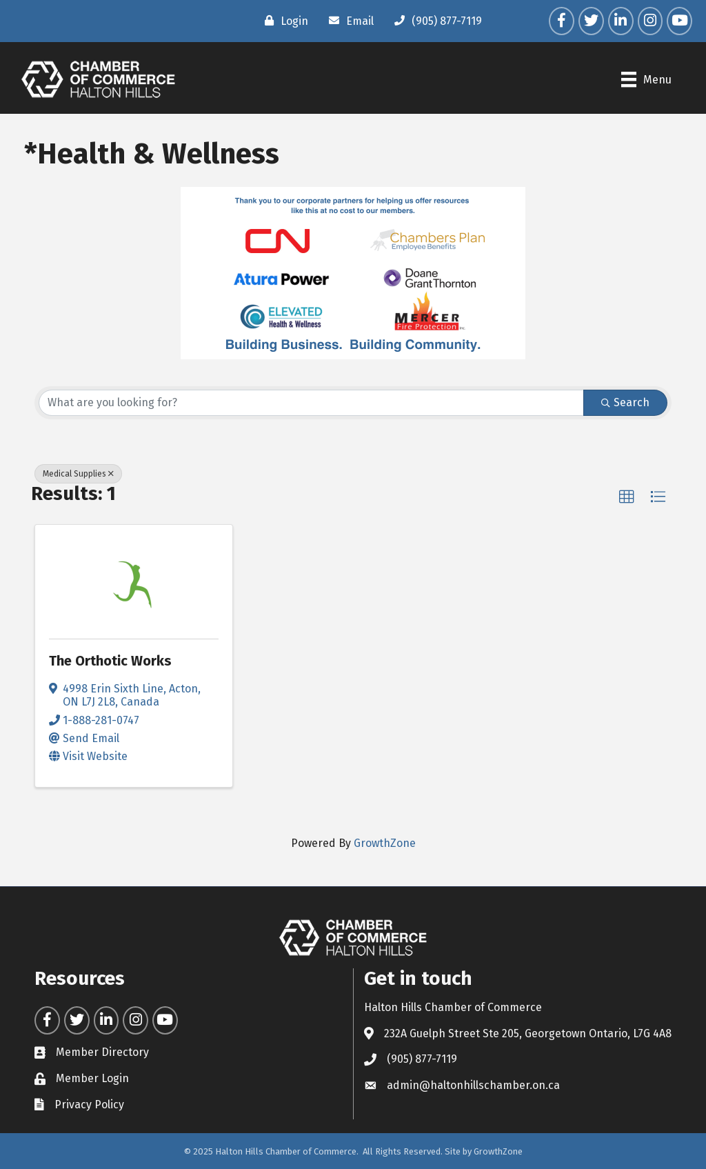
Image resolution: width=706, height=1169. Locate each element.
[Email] (348, 20)
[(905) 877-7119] (434, 20)
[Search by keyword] (311, 403)
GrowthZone (385, 843)
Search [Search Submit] (625, 402)
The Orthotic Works (110, 660)
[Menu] (646, 79)
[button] (627, 497)
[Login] (283, 20)
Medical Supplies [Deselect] (78, 474)
